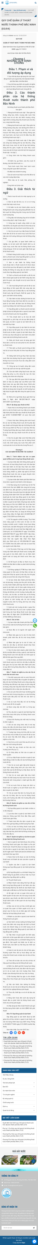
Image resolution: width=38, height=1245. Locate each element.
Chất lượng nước (8, 1102)
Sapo (23, 1242)
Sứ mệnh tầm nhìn (9, 1090)
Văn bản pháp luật (9, 1083)
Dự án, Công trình (8, 1079)
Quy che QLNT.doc (23, 1029)
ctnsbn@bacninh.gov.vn (15, 1185)
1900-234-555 (15, 1182)
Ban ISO (5, 1087)
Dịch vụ (5, 1106)
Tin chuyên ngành (9, 1094)
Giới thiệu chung (8, 1075)
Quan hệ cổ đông (8, 1110)
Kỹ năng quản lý (8, 1098)
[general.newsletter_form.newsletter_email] (19, 1228)
